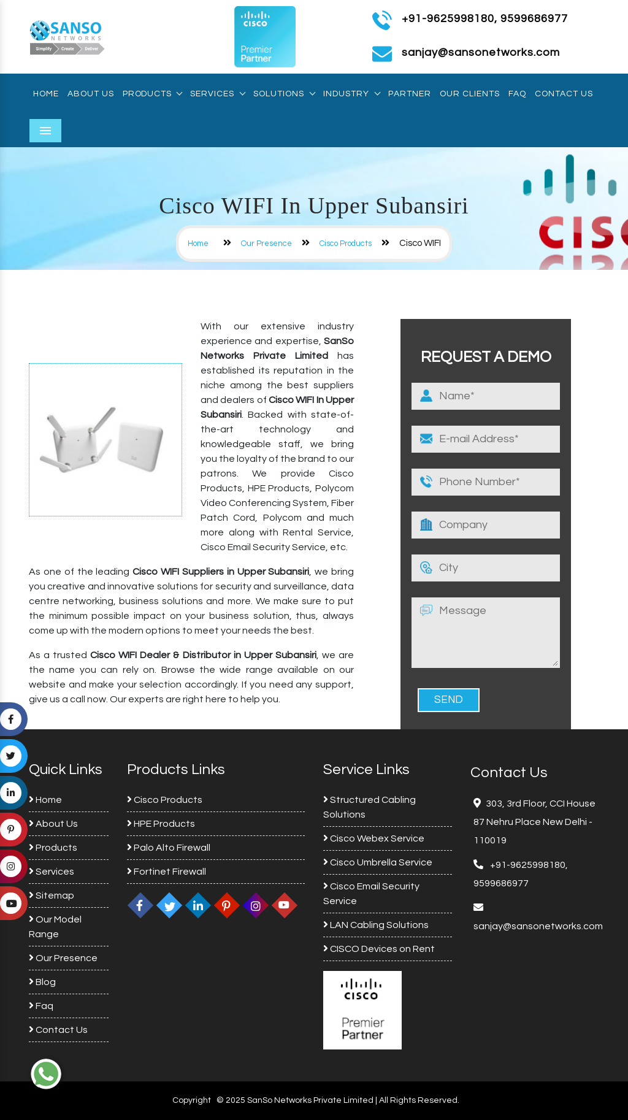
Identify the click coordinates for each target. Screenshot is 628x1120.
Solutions (284, 94)
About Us (90, 94)
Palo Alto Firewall (168, 848)
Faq (517, 94)
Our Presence (266, 243)
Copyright (191, 1100)
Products (152, 94)
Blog (42, 982)
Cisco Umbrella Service (377, 862)
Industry (351, 94)
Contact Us (564, 94)
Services (217, 94)
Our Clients (470, 94)
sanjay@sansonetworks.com (538, 926)
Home (46, 94)
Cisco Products (346, 243)
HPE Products (161, 824)
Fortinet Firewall (166, 871)
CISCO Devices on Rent (379, 949)
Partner (409, 94)
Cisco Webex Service (373, 838)
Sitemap (51, 895)
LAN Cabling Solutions (376, 925)
